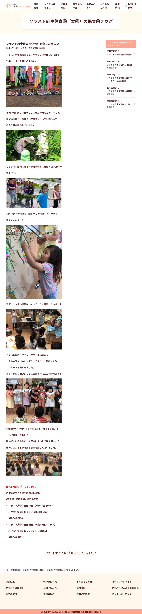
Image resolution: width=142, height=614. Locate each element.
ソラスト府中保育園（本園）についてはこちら (69, 552)
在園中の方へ (91, 5)
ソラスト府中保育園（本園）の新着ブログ (120, 44)
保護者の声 (48, 593)
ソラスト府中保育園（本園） (34, 570)
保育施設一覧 (77, 5)
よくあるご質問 (104, 5)
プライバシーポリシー (123, 593)
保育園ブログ (16, 570)
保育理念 (36, 5)
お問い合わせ (132, 5)
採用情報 (117, 5)
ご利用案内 (64, 5)
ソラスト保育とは (49, 5)
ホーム (5, 570)
